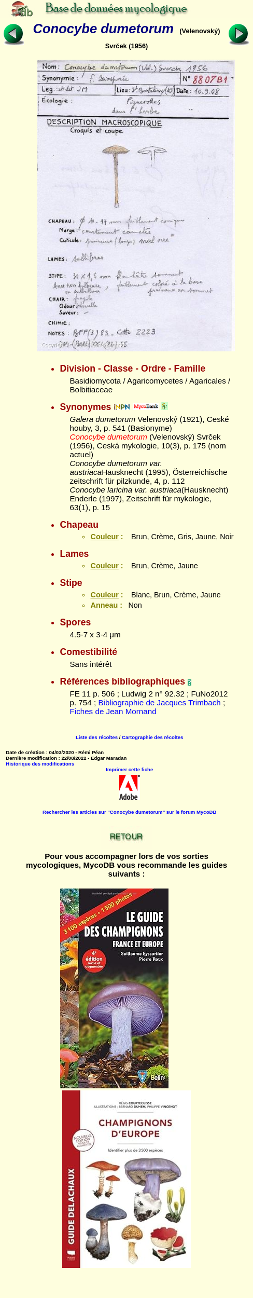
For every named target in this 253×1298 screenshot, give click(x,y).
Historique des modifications (40, 764)
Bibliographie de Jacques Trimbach (159, 702)
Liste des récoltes (97, 737)
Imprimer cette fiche (129, 769)
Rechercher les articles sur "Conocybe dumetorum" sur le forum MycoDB (129, 812)
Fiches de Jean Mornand (112, 711)
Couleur (104, 536)
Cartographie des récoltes (152, 737)
